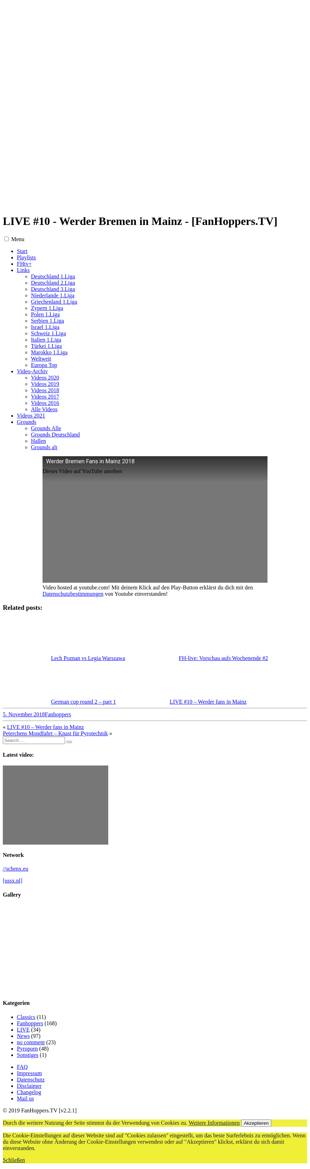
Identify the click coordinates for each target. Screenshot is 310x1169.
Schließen (14, 1160)
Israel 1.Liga (45, 327)
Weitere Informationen (214, 1123)
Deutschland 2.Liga (53, 283)
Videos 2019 (45, 384)
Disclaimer (29, 1086)
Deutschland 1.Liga (53, 276)
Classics (26, 1017)
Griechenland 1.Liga (54, 302)
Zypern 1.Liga (47, 308)
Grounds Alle (46, 428)
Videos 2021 (31, 416)
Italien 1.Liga (46, 340)
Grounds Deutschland (55, 435)
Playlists (26, 257)
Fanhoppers (58, 714)
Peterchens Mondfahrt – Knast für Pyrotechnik (55, 733)
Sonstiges (27, 1055)
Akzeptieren (256, 1123)
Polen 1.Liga (45, 314)
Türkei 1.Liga (46, 346)
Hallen (38, 441)
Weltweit (41, 359)
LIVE (23, 1030)
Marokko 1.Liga (49, 352)
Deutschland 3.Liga (53, 289)
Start (22, 251)
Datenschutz (31, 1080)
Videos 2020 (45, 378)
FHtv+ (24, 264)
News (23, 1036)
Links (23, 270)
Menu (17, 239)
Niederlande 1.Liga (53, 295)
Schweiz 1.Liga (48, 333)
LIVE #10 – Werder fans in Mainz (45, 727)
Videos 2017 (45, 397)
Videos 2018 (45, 390)
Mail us (25, 1099)
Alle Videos (44, 409)
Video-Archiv (32, 371)
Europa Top (44, 365)
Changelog (29, 1092)
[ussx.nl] (12, 881)
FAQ (22, 1067)
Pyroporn (27, 1049)
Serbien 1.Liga (47, 321)
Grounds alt (44, 447)
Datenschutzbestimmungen (73, 594)
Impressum (29, 1073)
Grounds (26, 422)
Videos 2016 (45, 403)
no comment (31, 1042)
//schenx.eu (15, 869)
